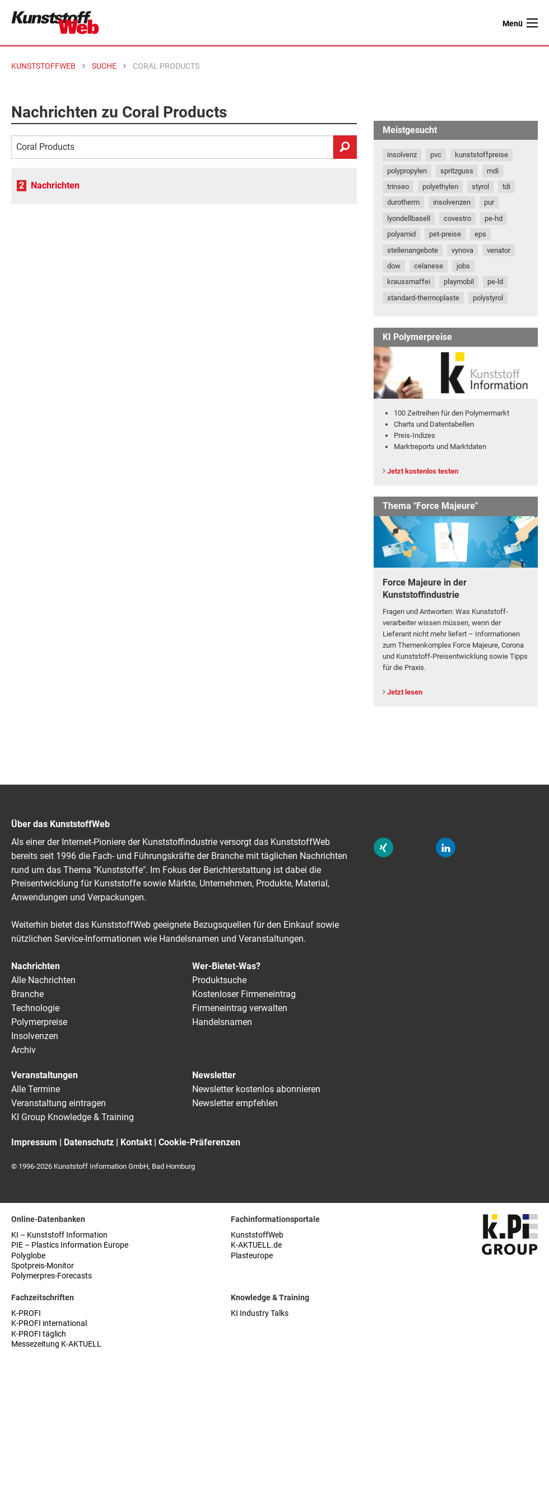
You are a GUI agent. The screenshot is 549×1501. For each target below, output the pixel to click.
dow (394, 266)
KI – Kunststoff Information (59, 1235)
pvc (435, 154)
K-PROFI (26, 1313)
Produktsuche (219, 980)
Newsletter (214, 1075)
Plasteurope (252, 1256)
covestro (457, 218)
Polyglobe (28, 1256)
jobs (463, 266)
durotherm (403, 202)
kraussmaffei (408, 281)
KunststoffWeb (257, 1235)
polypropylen (407, 171)
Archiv (23, 1050)
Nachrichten (55, 185)
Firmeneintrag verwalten (239, 1008)
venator (498, 250)
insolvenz (402, 154)
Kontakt (136, 1142)
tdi (506, 186)
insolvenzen (452, 202)
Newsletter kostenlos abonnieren (256, 1089)
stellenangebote (412, 250)
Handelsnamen (222, 1022)
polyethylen (440, 186)
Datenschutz (89, 1142)
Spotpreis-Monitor (42, 1266)
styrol (480, 186)
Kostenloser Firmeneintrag (244, 994)
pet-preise (445, 234)
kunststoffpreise (481, 154)
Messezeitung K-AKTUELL (56, 1344)
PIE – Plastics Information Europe (69, 1245)
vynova (462, 250)
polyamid (401, 234)
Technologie (35, 1008)
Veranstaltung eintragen (58, 1103)
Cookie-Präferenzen (199, 1142)
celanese (428, 266)
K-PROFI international (49, 1323)
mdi (493, 171)
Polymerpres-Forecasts (51, 1276)
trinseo (398, 186)
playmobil (459, 281)
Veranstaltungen (44, 1075)
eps (480, 234)
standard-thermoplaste (423, 298)
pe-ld (495, 281)
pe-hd (494, 218)
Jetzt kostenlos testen (422, 471)
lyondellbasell (408, 218)
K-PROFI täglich (38, 1334)
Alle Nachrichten (43, 980)
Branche (27, 994)
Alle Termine (35, 1089)
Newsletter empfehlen (235, 1103)
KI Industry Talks (260, 1313)
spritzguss (456, 171)
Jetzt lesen (404, 692)
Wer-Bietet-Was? (226, 966)
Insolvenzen (34, 1036)
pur (489, 202)
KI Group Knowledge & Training (72, 1117)
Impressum (34, 1142)
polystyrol (488, 298)
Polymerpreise (39, 1022)
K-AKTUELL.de (256, 1245)
